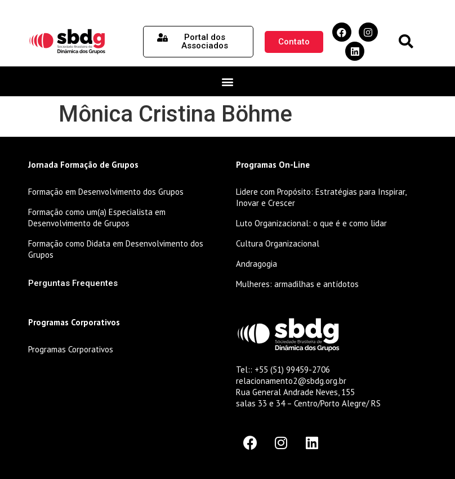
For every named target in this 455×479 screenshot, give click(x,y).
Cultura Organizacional (277, 243)
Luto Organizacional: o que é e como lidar (311, 223)
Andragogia (256, 263)
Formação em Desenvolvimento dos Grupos (106, 191)
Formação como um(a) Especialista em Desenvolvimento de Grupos (97, 218)
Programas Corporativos (70, 349)
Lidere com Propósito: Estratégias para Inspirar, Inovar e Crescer (321, 197)
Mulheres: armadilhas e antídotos (297, 284)
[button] (405, 42)
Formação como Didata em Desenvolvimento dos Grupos (115, 249)
